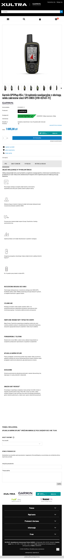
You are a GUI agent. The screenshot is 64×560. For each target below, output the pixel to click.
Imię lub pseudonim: (8, 463)
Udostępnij (5, 157)
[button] (61, 88)
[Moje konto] (40, 19)
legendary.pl (36, 552)
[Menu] (8, 19)
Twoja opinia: (6, 470)
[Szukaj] (61, 11)
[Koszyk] (56, 19)
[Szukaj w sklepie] (31, 11)
